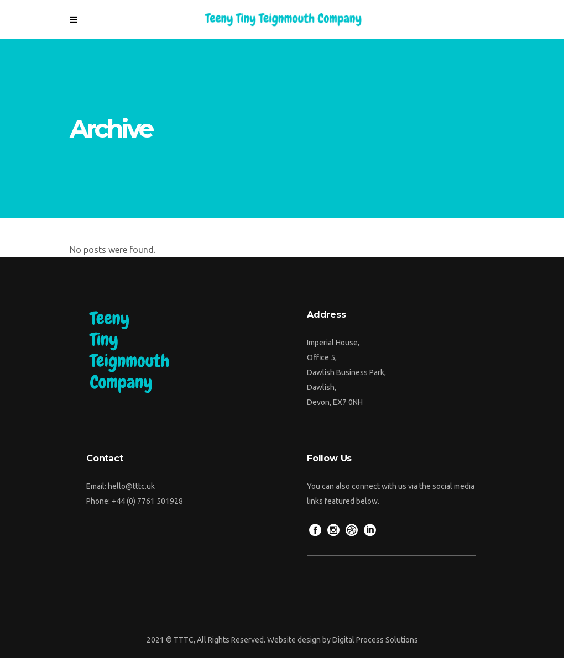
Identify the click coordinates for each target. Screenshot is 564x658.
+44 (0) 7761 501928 (147, 501)
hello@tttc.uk (131, 486)
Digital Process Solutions (375, 639)
